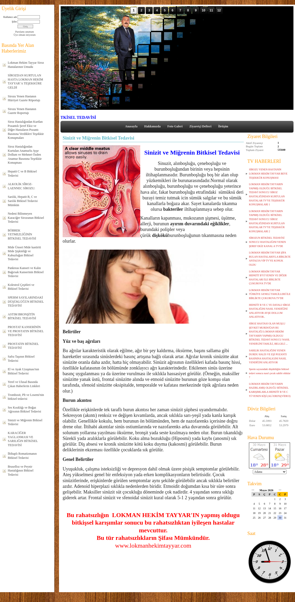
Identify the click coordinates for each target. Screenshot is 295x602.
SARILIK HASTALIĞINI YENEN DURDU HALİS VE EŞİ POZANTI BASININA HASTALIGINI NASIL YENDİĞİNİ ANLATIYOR (268, 356)
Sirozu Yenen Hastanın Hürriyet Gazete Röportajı (24, 98)
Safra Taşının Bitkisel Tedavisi (21, 358)
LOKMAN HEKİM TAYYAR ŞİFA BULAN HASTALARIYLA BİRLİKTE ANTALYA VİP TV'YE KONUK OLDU (270, 258)
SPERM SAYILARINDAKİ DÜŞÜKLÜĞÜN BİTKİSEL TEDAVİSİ (26, 301)
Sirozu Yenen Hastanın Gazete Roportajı (22, 111)
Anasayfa (131, 126)
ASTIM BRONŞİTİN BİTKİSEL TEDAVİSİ (22, 316)
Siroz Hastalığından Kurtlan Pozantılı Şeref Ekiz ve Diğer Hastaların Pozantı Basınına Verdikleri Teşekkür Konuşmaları (26, 130)
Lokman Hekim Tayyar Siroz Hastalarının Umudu (26, 65)
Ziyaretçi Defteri (200, 126)
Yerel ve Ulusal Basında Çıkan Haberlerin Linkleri (24, 384)
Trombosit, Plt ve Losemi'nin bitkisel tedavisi (26, 397)
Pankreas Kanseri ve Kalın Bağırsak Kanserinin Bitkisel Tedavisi (26, 272)
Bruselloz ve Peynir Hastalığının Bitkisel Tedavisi (20, 470)
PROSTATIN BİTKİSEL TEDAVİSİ (23, 346)
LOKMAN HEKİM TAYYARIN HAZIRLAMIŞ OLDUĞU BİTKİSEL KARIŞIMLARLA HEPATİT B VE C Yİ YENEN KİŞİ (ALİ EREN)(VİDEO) (270, 389)
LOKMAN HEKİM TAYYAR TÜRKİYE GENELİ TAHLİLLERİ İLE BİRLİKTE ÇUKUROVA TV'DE (269, 294)
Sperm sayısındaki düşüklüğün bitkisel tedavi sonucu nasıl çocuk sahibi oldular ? (269, 373)
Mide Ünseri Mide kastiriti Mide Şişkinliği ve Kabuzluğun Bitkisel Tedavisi (24, 253)
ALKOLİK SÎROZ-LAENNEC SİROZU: (21, 186)
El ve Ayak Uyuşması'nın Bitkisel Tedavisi (23, 371)
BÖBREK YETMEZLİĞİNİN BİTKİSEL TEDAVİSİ (22, 234)
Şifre (14, 21)
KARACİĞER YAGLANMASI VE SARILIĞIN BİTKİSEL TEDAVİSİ (23, 439)
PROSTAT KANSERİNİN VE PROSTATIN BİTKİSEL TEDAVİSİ (26, 331)
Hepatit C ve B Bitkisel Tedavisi (22, 173)
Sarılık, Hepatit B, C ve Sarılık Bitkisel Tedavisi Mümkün (23, 201)
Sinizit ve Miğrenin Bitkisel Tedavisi (25, 422)
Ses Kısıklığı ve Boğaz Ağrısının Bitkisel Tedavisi (24, 410)
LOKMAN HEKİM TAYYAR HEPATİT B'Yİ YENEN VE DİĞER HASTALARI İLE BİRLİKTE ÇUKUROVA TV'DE (268, 277)
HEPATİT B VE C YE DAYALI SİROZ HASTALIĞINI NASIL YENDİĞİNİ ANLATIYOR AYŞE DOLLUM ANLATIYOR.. (269, 310)
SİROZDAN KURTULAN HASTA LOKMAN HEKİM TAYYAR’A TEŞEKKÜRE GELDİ (25, 81)
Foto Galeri (175, 126)
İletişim (223, 126)
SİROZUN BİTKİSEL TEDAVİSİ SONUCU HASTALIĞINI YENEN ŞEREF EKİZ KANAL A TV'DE (267, 241)
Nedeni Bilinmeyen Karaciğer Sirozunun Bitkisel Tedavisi (26, 217)
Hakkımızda (152, 126)
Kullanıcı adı (10, 17)
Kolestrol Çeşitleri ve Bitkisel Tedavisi (21, 287)
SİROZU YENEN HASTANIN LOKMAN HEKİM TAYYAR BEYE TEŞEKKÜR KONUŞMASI (268, 173)
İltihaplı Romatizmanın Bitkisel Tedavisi (22, 456)
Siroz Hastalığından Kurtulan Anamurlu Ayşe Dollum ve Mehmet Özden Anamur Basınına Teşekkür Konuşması (25, 154)
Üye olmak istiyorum (25, 34)
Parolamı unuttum (24, 31)
